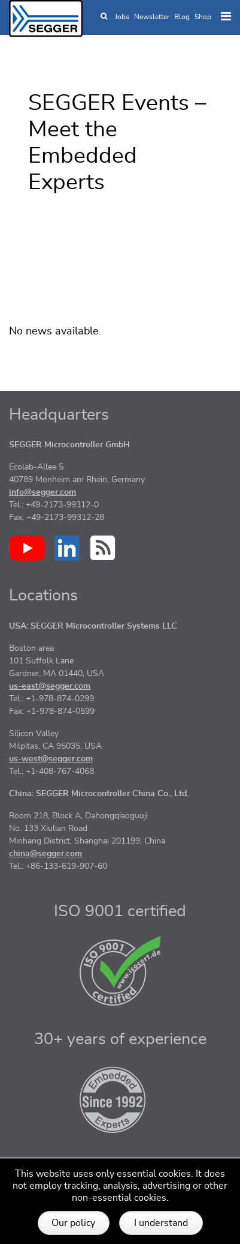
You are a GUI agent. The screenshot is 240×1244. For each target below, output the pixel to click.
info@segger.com (42, 492)
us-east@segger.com (49, 686)
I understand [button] (161, 1223)
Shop (203, 16)
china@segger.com (45, 854)
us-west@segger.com (51, 759)
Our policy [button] (73, 1223)
